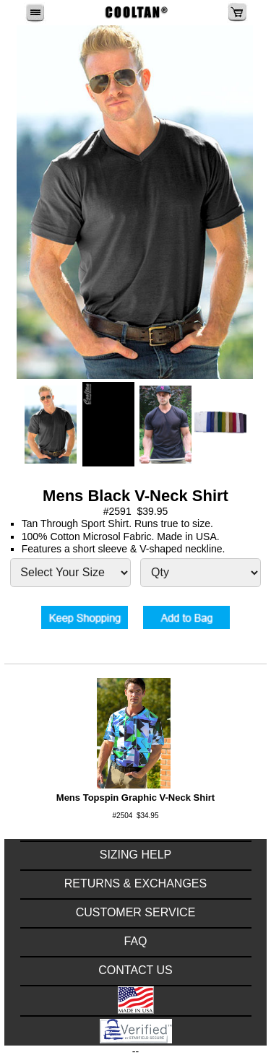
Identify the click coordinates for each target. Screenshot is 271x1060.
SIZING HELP (136, 854)
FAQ (135, 941)
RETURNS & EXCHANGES (135, 883)
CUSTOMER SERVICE (136, 912)
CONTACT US (135, 970)
